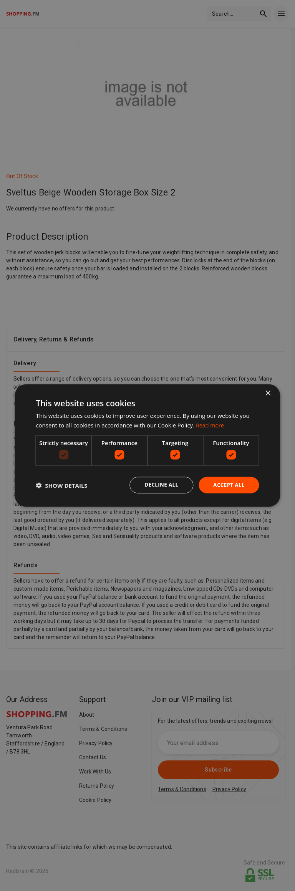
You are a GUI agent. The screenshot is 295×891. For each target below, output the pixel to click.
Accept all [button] (228, 485)
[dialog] (147, 445)
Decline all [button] (159, 485)
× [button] (268, 393)
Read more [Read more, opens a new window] (210, 425)
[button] (61, 485)
